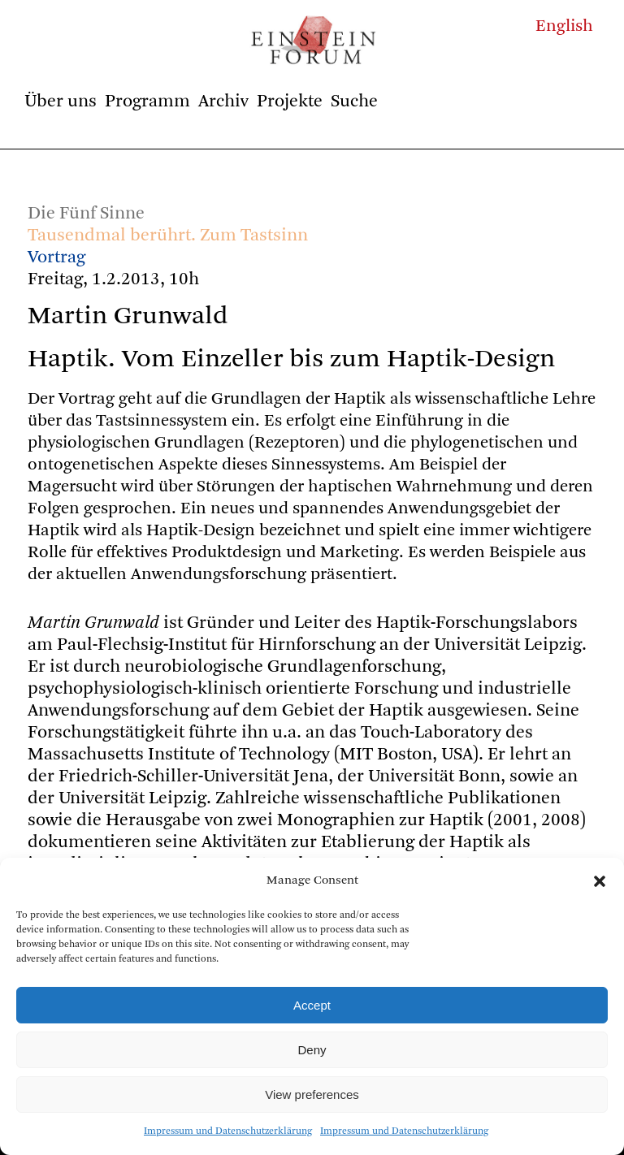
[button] (600, 881)
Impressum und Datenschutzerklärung (228, 1131)
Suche (354, 101)
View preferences (312, 1094)
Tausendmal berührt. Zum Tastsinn (168, 235)
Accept (312, 1005)
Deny (311, 1050)
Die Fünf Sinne (86, 214)
